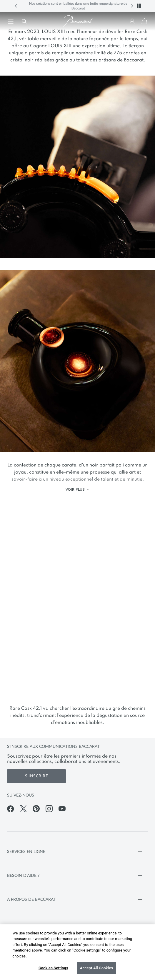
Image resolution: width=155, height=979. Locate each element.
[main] (77, 375)
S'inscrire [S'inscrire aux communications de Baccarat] (36, 776)
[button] (16, 6)
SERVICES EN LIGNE (75, 851)
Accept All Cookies (96, 968)
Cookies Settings (53, 968)
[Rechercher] (23, 21)
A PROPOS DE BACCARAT (75, 899)
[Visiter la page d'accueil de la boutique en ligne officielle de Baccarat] (77, 21)
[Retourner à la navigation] (10, 21)
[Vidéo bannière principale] (77, 598)
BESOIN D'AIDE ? (75, 875)
